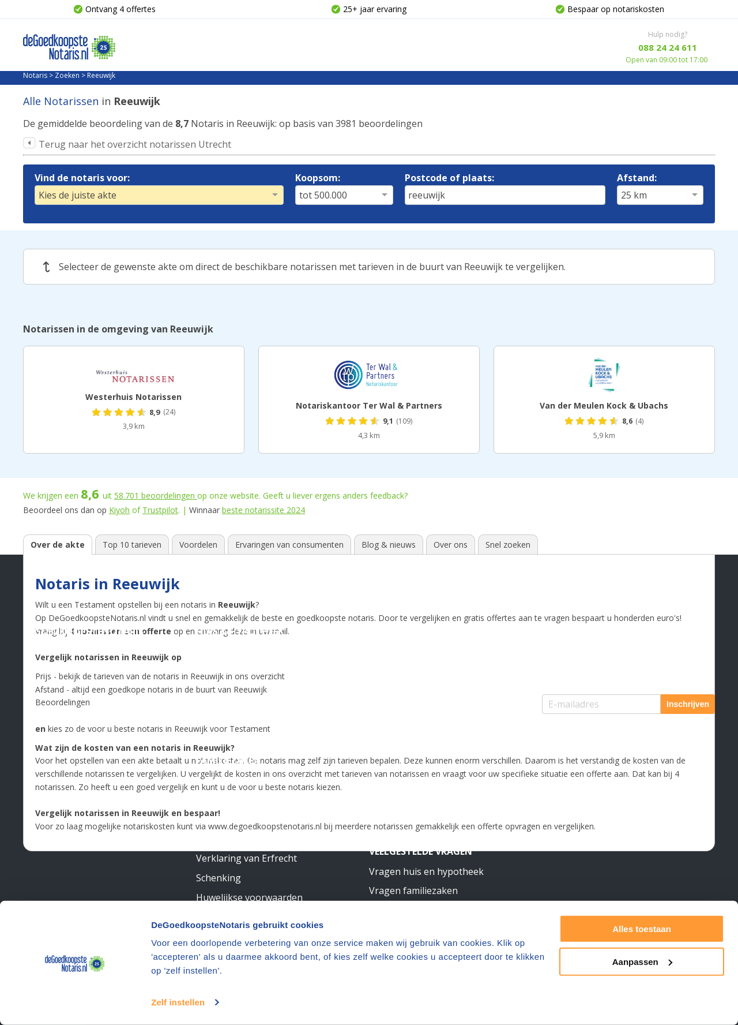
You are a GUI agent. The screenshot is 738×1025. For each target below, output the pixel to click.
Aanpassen (642, 961)
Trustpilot (160, 509)
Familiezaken (228, 760)
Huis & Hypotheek (240, 631)
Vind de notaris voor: (82, 177)
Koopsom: (317, 177)
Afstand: (637, 177)
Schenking (218, 877)
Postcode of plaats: (449, 177)
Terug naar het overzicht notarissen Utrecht (135, 144)
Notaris (35, 75)
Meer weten (398, 741)
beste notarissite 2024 (263, 509)
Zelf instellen (178, 1002)
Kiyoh (119, 509)
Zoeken (67, 75)
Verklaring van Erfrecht (246, 858)
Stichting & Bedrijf (417, 631)
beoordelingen (155, 495)
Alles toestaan (641, 929)
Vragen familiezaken (413, 890)
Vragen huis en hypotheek (426, 871)
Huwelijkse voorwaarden (249, 897)
